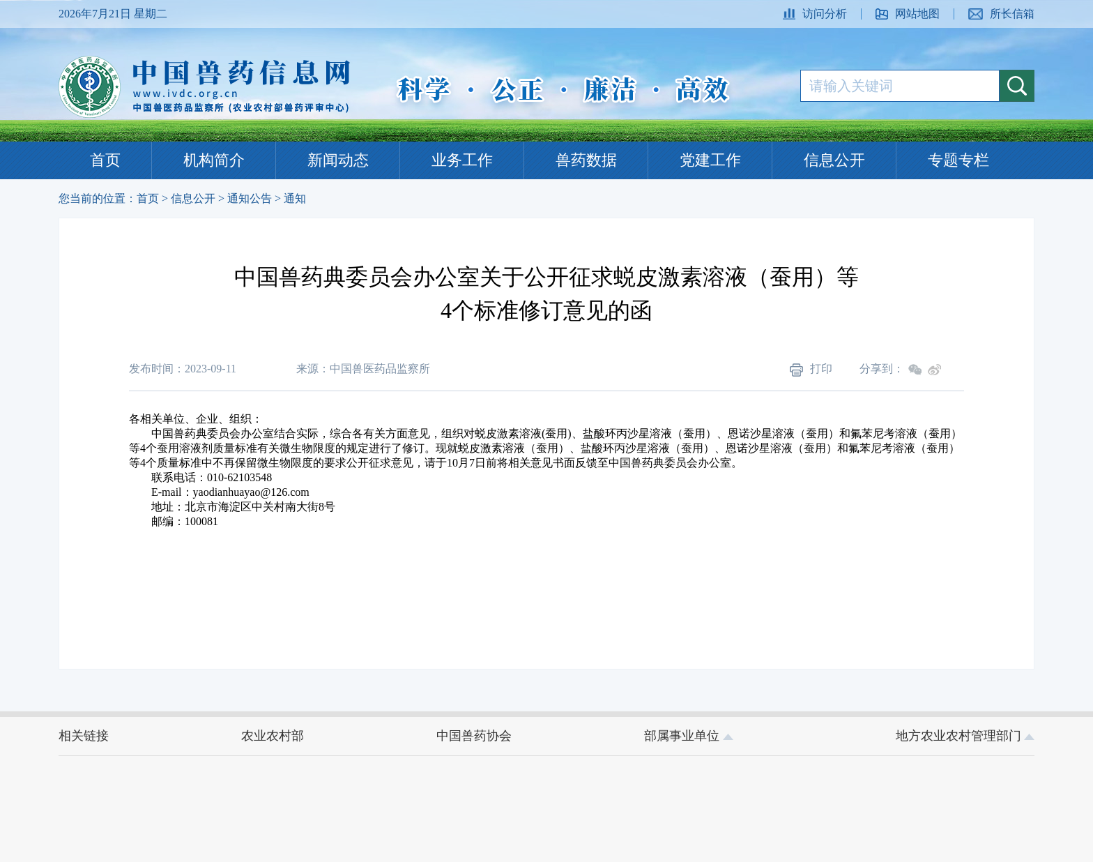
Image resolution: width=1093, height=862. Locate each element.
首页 (105, 160)
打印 (811, 370)
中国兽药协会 (474, 736)
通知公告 (249, 198)
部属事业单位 (688, 736)
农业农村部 (272, 736)
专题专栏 (958, 160)
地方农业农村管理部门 (965, 736)
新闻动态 (338, 160)
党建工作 (710, 160)
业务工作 (462, 160)
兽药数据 (586, 160)
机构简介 (214, 160)
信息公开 (834, 160)
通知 (295, 198)
